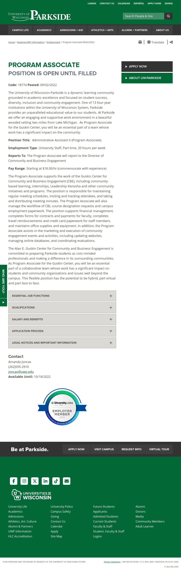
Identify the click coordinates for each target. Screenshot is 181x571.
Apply (54, 531)
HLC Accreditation (20, 536)
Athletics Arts (102, 30)
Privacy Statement (112, 561)
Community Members (150, 521)
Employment (53, 42)
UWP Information (19, 531)
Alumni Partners (135, 30)
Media (140, 516)
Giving (169, 3)
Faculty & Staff (102, 526)
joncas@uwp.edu (21, 372)
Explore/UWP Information (30, 42)
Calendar (124, 3)
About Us (162, 30)
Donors (141, 511)
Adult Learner (145, 526)
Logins (92, 3)
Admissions (16, 516)
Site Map (56, 536)
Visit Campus (104, 449)
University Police (62, 506)
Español (139, 3)
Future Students (104, 506)
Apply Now (154, 3)
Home (11, 42)
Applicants (100, 511)
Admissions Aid (71, 30)
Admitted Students (105, 516)
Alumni (140, 506)
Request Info (131, 449)
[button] (156, 42)
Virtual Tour (159, 449)
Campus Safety (61, 511)
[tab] (62, 296)
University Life (17, 506)
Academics (44, 30)
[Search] (143, 16)
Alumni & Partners (20, 526)
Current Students (104, 521)
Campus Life (20, 30)
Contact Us (107, 3)
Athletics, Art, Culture (22, 521)
